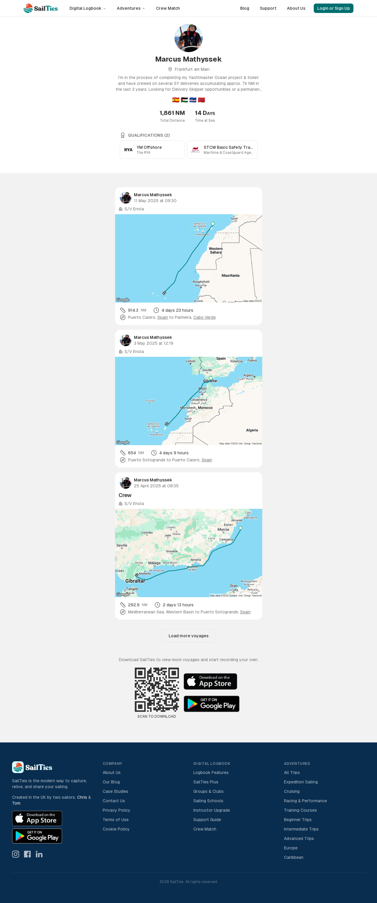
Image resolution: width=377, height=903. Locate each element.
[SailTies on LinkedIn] (39, 854)
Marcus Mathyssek (153, 194)
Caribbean (293, 857)
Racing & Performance (305, 800)
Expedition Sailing (301, 782)
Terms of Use (116, 819)
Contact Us (114, 800)
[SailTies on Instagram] (15, 854)
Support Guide (207, 819)
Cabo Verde (204, 317)
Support (268, 8)
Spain (162, 317)
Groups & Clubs (208, 791)
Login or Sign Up (333, 8)
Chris (82, 797)
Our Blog (111, 782)
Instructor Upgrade (211, 810)
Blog (244, 8)
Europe (291, 848)
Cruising (292, 791)
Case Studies (115, 791)
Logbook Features (211, 772)
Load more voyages (189, 635)
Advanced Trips (299, 838)
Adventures (131, 8)
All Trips (292, 772)
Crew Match (168, 8)
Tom (16, 803)
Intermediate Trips (301, 829)
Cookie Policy (116, 829)
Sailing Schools (208, 800)
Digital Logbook (87, 8)
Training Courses (300, 810)
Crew (125, 495)
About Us (296, 8)
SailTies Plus (205, 782)
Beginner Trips (298, 819)
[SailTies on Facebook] (27, 854)
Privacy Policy (116, 810)
